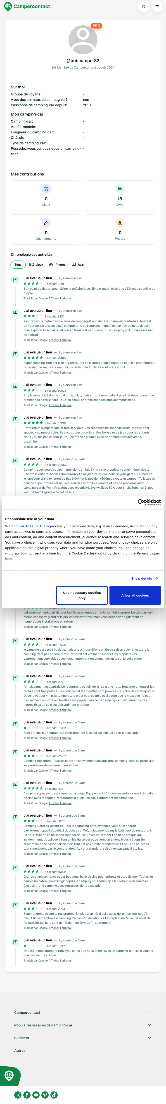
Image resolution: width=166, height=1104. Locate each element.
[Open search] (144, 7)
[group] (83, 264)
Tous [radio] (18, 265)
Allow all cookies (135, 595)
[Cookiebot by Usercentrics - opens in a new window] (141, 502)
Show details (141, 578)
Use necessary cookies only (82, 595)
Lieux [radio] (36, 264)
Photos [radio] (57, 265)
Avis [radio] (77, 264)
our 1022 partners (34, 526)
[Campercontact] (27, 7)
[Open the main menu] (157, 7)
